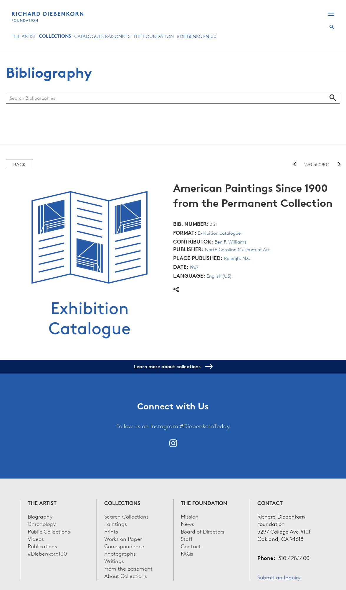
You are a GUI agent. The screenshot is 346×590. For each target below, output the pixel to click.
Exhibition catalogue (219, 232)
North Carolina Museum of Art (237, 249)
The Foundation (153, 36)
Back (19, 164)
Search (332, 27)
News (187, 523)
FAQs (187, 553)
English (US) (218, 275)
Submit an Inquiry (278, 577)
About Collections (125, 575)
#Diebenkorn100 (196, 36)
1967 (194, 267)
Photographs (120, 553)
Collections (55, 36)
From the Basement (128, 568)
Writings (114, 560)
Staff (187, 538)
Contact (191, 545)
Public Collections (49, 531)
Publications (42, 545)
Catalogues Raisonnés (102, 36)
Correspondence (124, 545)
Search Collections (126, 516)
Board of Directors (202, 531)
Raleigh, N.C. (238, 258)
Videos (36, 538)
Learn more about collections (173, 366)
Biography (40, 516)
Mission (189, 516)
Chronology (42, 523)
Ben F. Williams (230, 241)
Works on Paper (123, 538)
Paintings (115, 523)
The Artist (24, 36)
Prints (111, 531)
